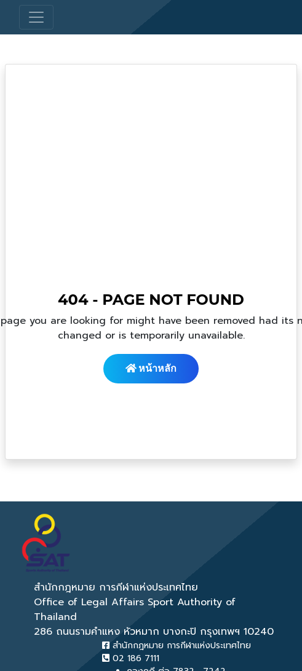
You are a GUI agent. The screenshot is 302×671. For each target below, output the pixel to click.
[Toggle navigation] (36, 17)
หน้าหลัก (151, 368)
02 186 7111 (130, 658)
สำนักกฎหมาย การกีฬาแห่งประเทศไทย (176, 645)
